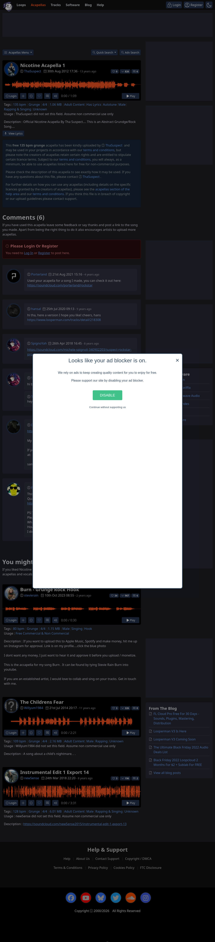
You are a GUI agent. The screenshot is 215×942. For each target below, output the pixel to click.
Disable (107, 395)
